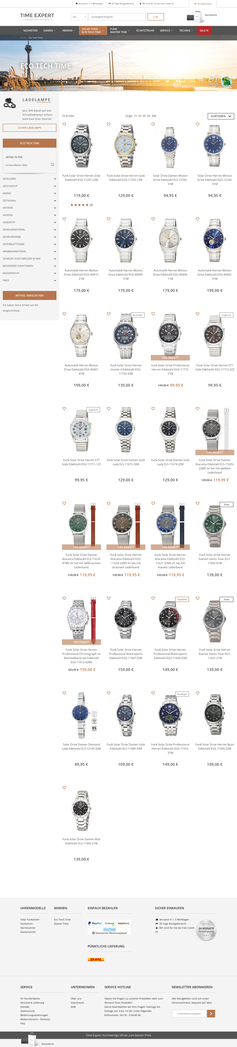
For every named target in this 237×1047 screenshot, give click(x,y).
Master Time (61, 923)
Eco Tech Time (62, 919)
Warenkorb (211, 14)
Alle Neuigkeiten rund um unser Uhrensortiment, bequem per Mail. (192, 1000)
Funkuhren (26, 923)
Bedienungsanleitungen (34, 1015)
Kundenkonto (204, 3)
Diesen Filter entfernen (52, 167)
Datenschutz (27, 1011)
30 (139, 116)
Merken (64, 124)
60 (148, 116)
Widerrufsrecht (29, 1019)
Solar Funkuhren (30, 919)
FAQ (22, 1023)
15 (135, 116)
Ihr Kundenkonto (30, 998)
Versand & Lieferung (32, 1002)
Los (155, 16)
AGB (73, 1006)
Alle (154, 116)
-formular (44, 1019)
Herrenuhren (28, 927)
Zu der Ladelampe (29, 127)
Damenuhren (28, 932)
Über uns (76, 998)
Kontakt (24, 1006)
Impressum (77, 1002)
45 (144, 116)
